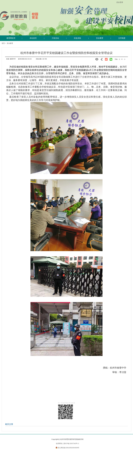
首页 (3, 43)
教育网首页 (11, 38)
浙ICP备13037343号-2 (71, 443)
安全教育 (10, 43)
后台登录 (119, 2)
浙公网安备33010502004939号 (68, 448)
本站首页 (33, 38)
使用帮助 (59, 443)
